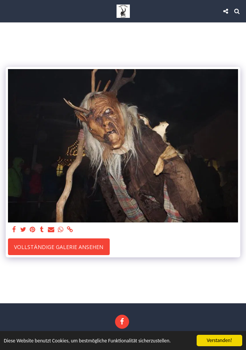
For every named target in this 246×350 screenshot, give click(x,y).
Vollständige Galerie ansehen (58, 247)
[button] (8, 11)
